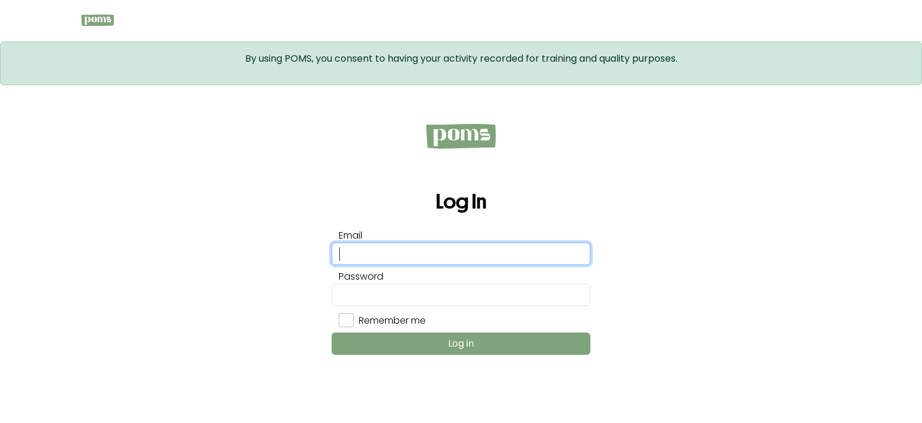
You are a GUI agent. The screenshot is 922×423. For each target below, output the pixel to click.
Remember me (392, 320)
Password (361, 276)
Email (350, 235)
